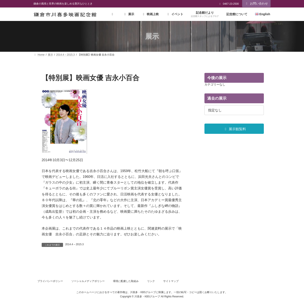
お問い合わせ (256, 3)
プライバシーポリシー (50, 281)
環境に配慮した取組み (126, 281)
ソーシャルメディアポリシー (88, 281)
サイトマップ (171, 281)
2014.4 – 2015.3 (74, 244)
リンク (151, 281)
